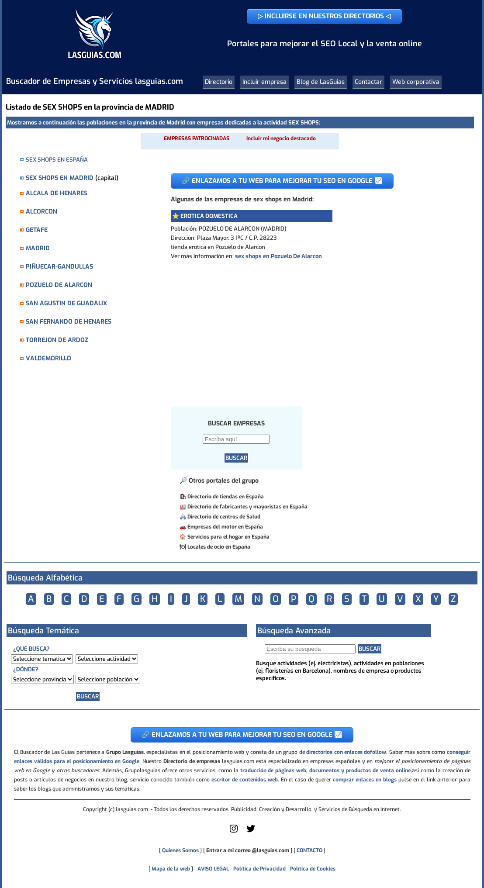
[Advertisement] (312, 327)
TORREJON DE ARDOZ (57, 340)
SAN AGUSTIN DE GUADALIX (66, 303)
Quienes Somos (180, 850)
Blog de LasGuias (321, 82)
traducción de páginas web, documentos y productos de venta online (325, 770)
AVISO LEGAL (213, 868)
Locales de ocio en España (218, 546)
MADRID (38, 248)
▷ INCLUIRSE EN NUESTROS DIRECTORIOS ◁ (324, 16)
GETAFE (37, 230)
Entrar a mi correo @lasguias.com (247, 850)
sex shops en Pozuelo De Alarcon (278, 256)
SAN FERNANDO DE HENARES (68, 322)
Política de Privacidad (259, 868)
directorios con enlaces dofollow (346, 752)
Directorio (218, 82)
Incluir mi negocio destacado (281, 138)
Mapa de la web (170, 868)
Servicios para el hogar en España (228, 536)
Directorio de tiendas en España (225, 496)
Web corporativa (415, 82)
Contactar (368, 82)
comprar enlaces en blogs (365, 779)
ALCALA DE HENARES (56, 193)
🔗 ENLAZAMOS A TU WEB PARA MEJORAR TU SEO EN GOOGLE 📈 (282, 180)
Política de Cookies (312, 868)
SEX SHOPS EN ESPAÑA (57, 159)
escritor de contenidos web (244, 779)
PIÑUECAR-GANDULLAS (59, 267)
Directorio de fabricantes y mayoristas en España (247, 506)
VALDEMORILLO (48, 358)
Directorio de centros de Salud (223, 516)
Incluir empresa (264, 82)
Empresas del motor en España (225, 526)
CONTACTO (309, 850)
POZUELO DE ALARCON (59, 285)
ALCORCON (41, 211)
